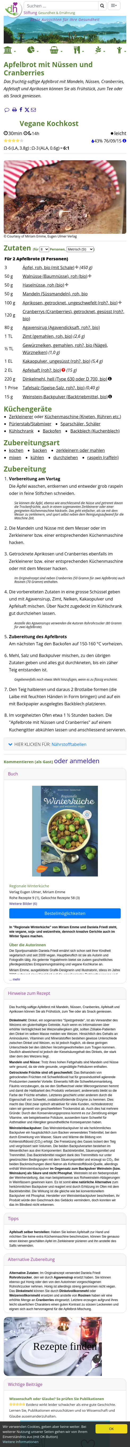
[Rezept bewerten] (14, 141)
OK (111, 1428)
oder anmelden (76, 760)
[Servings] (44, 249)
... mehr (14, 979)
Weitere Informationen (20, 1441)
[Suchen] (61, 5)
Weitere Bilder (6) (23, 903)
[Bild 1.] (65, 211)
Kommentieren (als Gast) (29, 761)
